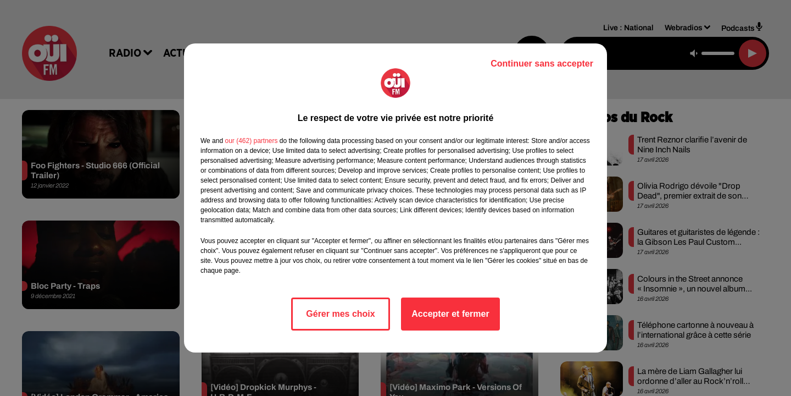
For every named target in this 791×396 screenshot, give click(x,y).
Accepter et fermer (450, 313)
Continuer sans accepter (542, 63)
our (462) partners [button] (251, 141)
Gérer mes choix (340, 313)
